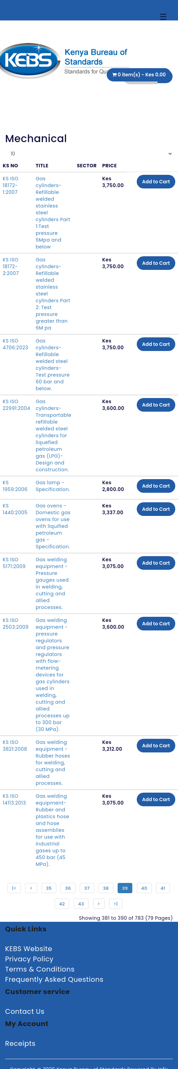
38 (106, 888)
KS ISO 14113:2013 (14, 799)
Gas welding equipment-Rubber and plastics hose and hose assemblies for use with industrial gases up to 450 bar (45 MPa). (52, 830)
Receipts (20, 1043)
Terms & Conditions (40, 969)
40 (144, 888)
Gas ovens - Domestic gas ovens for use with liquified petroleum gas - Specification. (53, 526)
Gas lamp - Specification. (53, 486)
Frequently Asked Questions (54, 979)
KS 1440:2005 (15, 509)
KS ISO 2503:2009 (16, 623)
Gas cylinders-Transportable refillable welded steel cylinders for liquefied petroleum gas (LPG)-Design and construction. (54, 435)
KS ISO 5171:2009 (14, 563)
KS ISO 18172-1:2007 (10, 185)
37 (87, 888)
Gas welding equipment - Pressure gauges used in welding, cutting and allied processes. (52, 583)
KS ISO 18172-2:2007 (11, 266)
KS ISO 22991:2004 (16, 405)
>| (116, 904)
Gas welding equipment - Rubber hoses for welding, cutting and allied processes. (53, 763)
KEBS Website (28, 948)
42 (62, 904)
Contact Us (25, 1011)
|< (14, 888)
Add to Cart (156, 181)
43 (81, 904)
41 (163, 888)
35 (49, 888)
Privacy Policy (29, 959)
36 (68, 888)
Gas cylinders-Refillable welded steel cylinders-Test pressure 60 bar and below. (53, 364)
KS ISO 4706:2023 (15, 344)
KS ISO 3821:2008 (15, 745)
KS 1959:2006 (15, 486)
